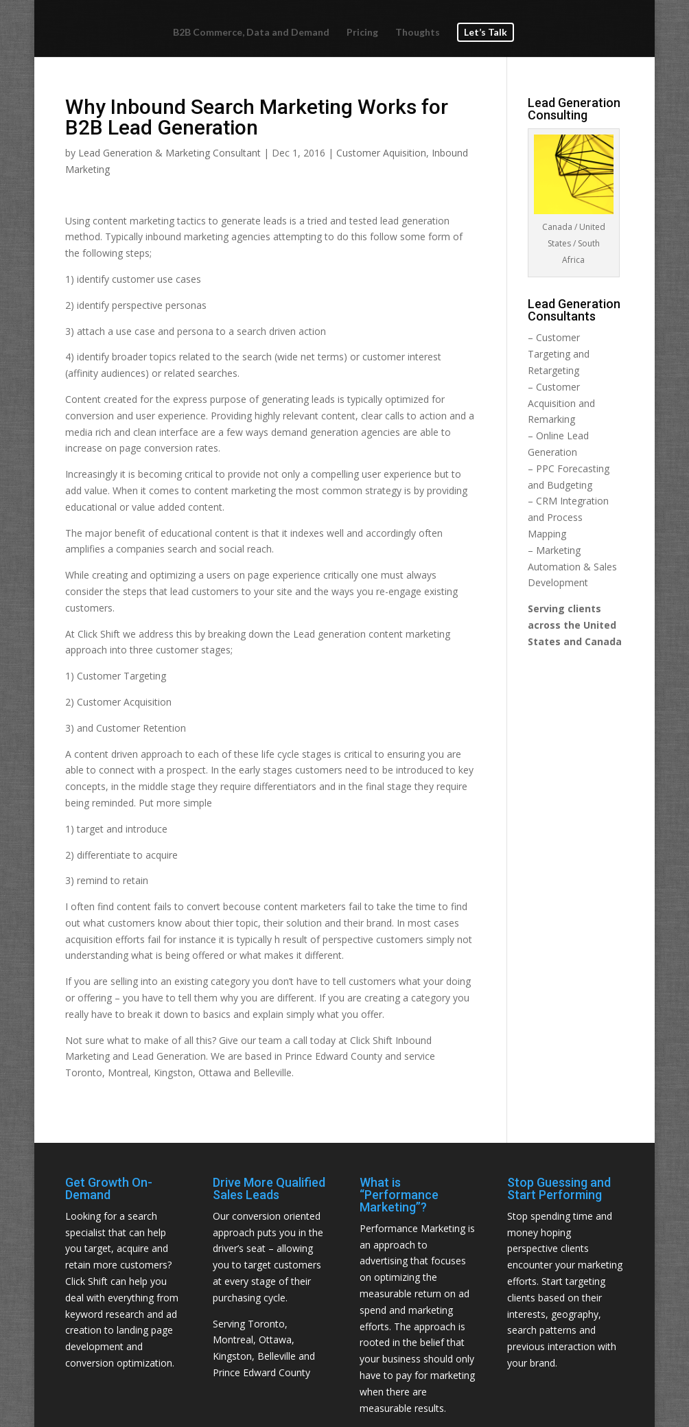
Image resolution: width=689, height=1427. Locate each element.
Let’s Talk (485, 31)
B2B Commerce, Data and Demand (251, 32)
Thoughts (417, 32)
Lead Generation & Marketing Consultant (169, 152)
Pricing (362, 32)
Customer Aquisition (381, 152)
